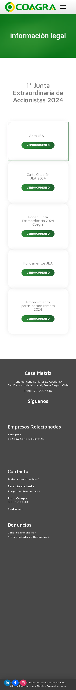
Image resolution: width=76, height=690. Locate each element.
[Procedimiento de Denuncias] (29, 537)
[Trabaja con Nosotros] (24, 479)
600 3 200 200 (18, 502)
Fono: (38, 390)
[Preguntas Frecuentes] (24, 491)
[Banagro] (15, 434)
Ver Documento (38, 145)
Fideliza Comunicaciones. (52, 686)
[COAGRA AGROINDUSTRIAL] (27, 439)
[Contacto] (16, 509)
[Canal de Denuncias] (22, 532)
